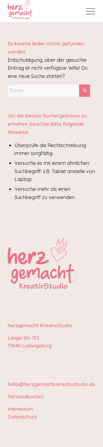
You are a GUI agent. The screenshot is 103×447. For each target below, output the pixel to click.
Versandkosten (25, 396)
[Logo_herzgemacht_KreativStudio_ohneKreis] (43, 11)
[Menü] (87, 11)
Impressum (20, 409)
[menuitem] (87, 11)
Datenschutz (22, 417)
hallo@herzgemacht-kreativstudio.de (51, 384)
